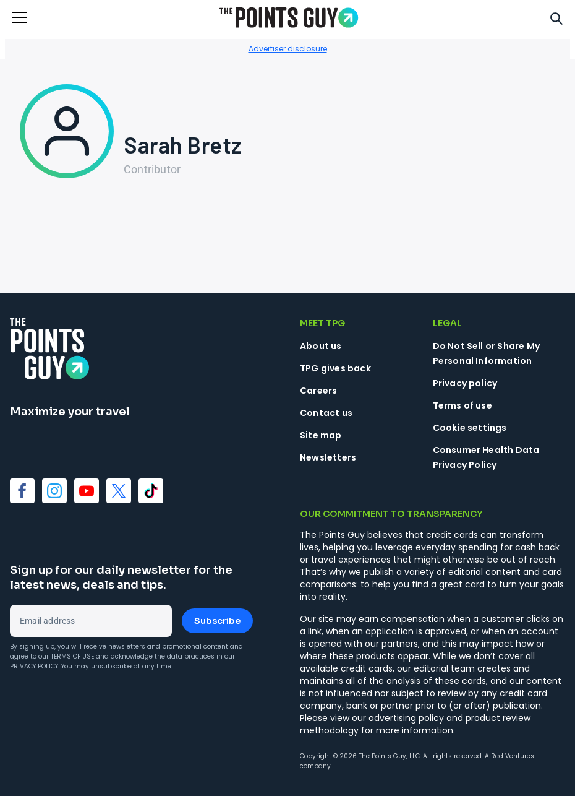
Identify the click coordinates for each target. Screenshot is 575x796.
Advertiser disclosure (288, 48)
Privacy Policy (34, 666)
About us (321, 346)
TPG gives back (335, 368)
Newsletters (328, 457)
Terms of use (462, 405)
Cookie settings (470, 428)
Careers (318, 390)
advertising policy (406, 718)
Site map (321, 435)
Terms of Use (72, 656)
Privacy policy (465, 383)
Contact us (326, 413)
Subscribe (217, 620)
